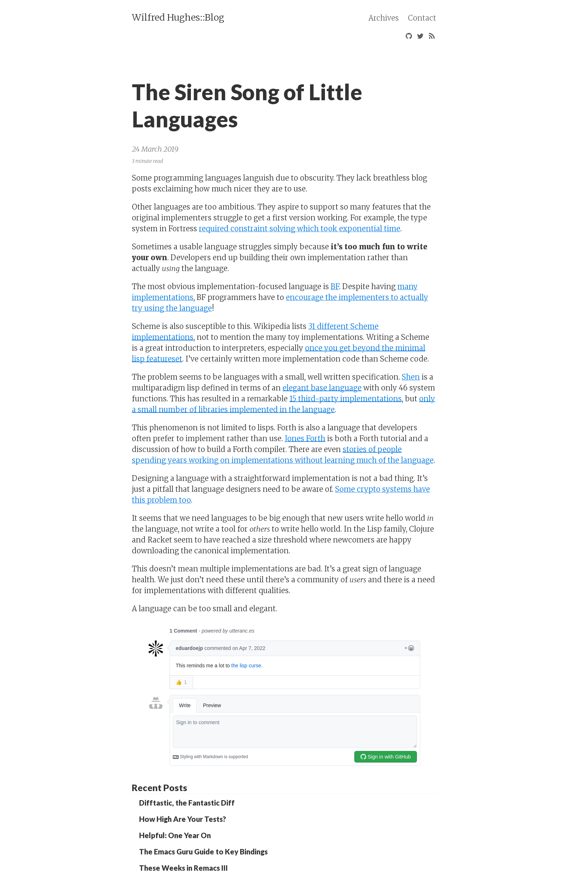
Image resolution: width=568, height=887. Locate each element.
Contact (422, 17)
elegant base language (322, 387)
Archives (383, 17)
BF (335, 286)
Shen (411, 376)
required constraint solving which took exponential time (299, 228)
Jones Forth (305, 438)
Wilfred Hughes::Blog (178, 17)
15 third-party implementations (345, 398)
